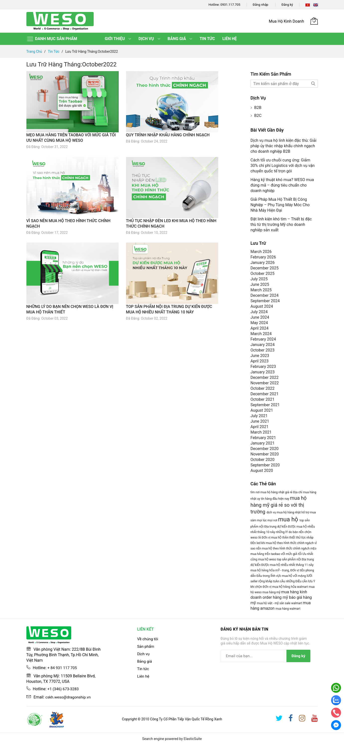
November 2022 (265, 383)
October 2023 (263, 350)
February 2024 (263, 339)
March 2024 (261, 333)
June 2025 (260, 284)
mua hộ (288, 519)
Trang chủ (34, 51)
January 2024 (263, 344)
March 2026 (261, 251)
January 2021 (263, 443)
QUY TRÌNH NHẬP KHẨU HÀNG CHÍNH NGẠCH (168, 135)
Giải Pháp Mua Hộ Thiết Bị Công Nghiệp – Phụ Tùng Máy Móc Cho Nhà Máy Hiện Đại (280, 205)
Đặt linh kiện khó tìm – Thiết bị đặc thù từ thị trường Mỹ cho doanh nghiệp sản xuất (281, 224)
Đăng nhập (260, 4)
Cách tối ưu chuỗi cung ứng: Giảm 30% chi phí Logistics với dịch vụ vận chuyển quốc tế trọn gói (283, 165)
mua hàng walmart (287, 608)
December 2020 (265, 448)
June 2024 (260, 317)
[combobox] (284, 84)
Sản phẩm (146, 646)
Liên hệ (143, 676)
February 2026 (263, 257)
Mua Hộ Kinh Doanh (286, 21)
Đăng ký (287, 4)
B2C (258, 115)
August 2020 (262, 470)
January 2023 (263, 372)
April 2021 (260, 426)
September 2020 (265, 465)
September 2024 (265, 300)
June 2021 (260, 421)
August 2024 (262, 306)
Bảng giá (145, 661)
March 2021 (261, 432)
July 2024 (259, 311)
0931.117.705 (230, 4)
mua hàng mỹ (271, 592)
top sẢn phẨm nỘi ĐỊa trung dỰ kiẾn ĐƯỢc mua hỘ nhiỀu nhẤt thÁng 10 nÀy (283, 526)
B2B (258, 107)
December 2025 (265, 268)
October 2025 (263, 273)
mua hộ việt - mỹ (268, 603)
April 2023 (260, 361)
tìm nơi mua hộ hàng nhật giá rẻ (272, 492)
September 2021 (265, 404)
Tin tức (54, 51)
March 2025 (261, 290)
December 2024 (265, 295)
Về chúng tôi (148, 639)
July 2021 (259, 415)
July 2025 (259, 279)
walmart (303, 587)
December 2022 (265, 377)
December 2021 (265, 394)
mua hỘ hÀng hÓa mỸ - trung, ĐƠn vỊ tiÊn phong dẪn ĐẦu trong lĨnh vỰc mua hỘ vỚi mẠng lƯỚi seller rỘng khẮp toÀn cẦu (282, 576)
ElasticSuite (193, 739)
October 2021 (263, 399)
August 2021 (262, 410)
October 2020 (263, 459)
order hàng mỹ (276, 597)
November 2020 (265, 454)
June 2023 (260, 355)
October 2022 (263, 388)
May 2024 (259, 322)
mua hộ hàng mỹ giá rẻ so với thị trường (279, 505)
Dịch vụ (143, 653)
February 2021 (263, 437)
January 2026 (263, 262)
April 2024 (260, 328)
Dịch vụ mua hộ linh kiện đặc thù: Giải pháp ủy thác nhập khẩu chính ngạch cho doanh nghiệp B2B (284, 146)
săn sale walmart (291, 603)
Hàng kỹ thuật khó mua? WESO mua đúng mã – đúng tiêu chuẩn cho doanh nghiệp (282, 185)
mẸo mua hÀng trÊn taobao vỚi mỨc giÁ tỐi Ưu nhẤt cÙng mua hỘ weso (284, 554)
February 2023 (263, 366)
